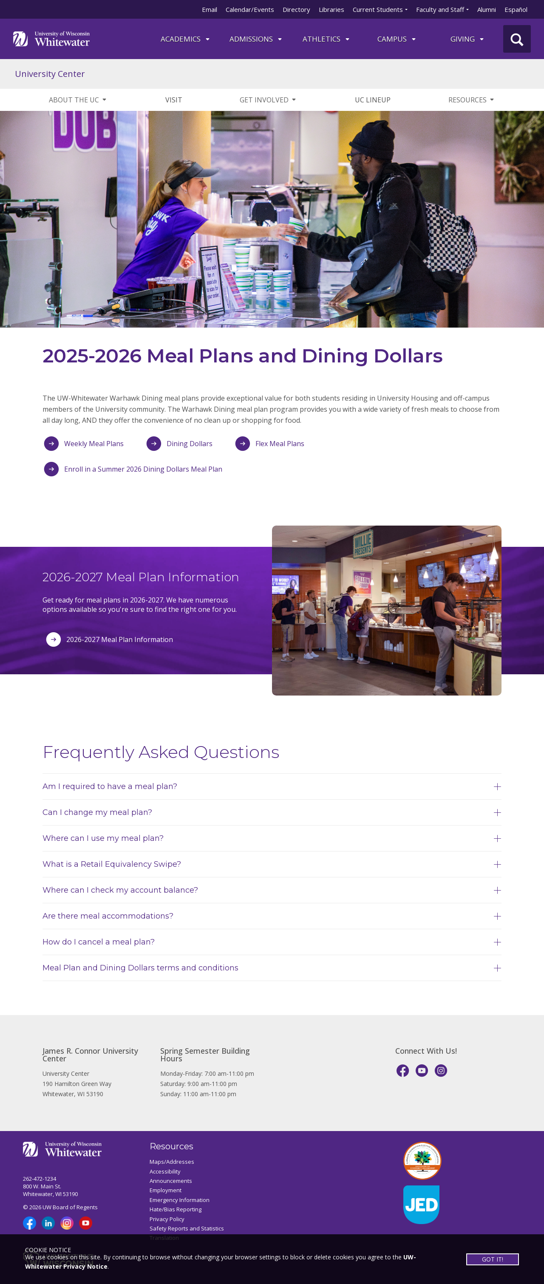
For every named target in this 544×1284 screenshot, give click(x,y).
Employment (165, 1190)
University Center (50, 73)
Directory (296, 9)
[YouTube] (421, 1070)
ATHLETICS (327, 39)
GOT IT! (492, 1259)
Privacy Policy (167, 1219)
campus (397, 39)
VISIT (173, 100)
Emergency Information (180, 1200)
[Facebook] (402, 1070)
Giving (467, 39)
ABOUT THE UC (78, 100)
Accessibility (165, 1171)
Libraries (331, 9)
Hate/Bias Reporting (175, 1209)
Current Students (378, 9)
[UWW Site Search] (517, 39)
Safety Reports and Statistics (187, 1228)
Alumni (486, 9)
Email (209, 9)
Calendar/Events (250, 9)
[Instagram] (440, 1070)
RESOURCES (471, 100)
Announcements (171, 1181)
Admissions (256, 39)
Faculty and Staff (440, 9)
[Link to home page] (51, 38)
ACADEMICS (186, 39)
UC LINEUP (373, 100)
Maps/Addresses (172, 1161)
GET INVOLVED (268, 100)
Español (515, 9)
